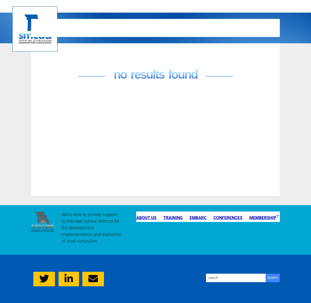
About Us (56, 23)
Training (109, 23)
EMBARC (160, 23)
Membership (62, 32)
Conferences (221, 23)
